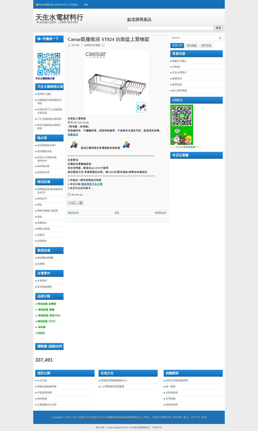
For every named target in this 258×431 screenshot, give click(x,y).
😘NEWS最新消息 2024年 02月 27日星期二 (57, 4)
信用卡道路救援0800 (177, 380)
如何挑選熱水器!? (46, 145)
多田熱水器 (43, 172)
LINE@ (176, 66)
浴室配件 (42, 240)
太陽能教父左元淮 (47, 404)
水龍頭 (41, 234)
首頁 (86, 4)
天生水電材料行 (59, 17)
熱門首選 (206, 45)
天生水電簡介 (179, 72)
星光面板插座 (44, 286)
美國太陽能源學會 (47, 386)
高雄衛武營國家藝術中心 (114, 380)
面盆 (39, 216)
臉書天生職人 (179, 61)
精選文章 (177, 45)
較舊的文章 (160, 212)
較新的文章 (73, 212)
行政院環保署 (44, 392)
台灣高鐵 (170, 398)
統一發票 (170, 386)
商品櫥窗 (192, 45)
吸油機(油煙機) (45, 257)
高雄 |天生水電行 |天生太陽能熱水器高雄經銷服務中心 (110, 417)
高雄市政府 (172, 404)
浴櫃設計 (42, 222)
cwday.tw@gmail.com (117, 427)
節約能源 (42, 398)
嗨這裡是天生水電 (91, 184)
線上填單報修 (179, 90)
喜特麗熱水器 (44, 151)
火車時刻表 (172, 392)
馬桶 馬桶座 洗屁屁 (47, 210)
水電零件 (42, 280)
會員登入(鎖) (44, 94)
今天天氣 (42, 380)
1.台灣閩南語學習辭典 (112, 386)
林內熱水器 (43, 166)
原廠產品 (73, 134)
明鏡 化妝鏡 (43, 228)
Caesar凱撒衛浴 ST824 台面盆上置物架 (108, 39)
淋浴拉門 (42, 198)
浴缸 (39, 204)
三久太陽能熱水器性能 (49, 119)
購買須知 (177, 84)
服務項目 (177, 78)
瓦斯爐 (41, 263)
